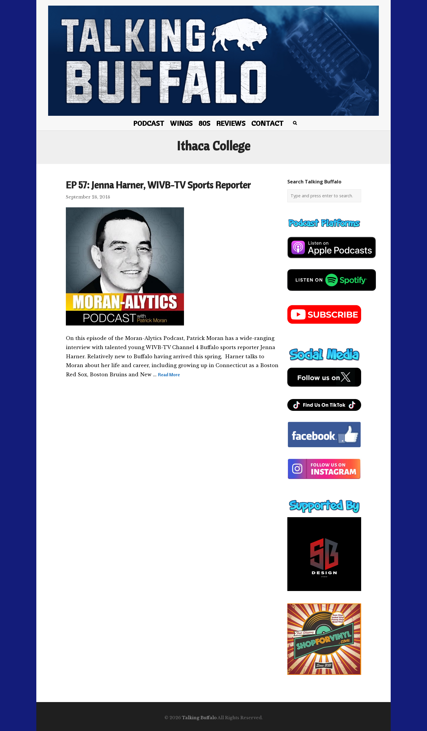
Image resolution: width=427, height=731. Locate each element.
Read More (169, 374)
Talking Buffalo (199, 717)
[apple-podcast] (331, 260)
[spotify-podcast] (331, 293)
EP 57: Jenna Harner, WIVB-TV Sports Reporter (158, 185)
